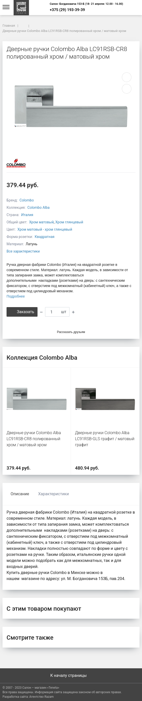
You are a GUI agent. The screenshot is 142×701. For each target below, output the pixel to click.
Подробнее (16, 296)
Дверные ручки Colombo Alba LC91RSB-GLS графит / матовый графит (104, 438)
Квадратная (45, 237)
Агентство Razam (41, 696)
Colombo (27, 200)
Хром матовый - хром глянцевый (44, 229)
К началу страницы (71, 675)
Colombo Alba (38, 207)
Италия (27, 215)
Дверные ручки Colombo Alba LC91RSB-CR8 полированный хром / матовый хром (34, 438)
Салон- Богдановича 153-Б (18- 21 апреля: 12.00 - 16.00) (86, 4)
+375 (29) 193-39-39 (67, 10)
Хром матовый (41, 222)
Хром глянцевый (69, 222)
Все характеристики (23, 251)
